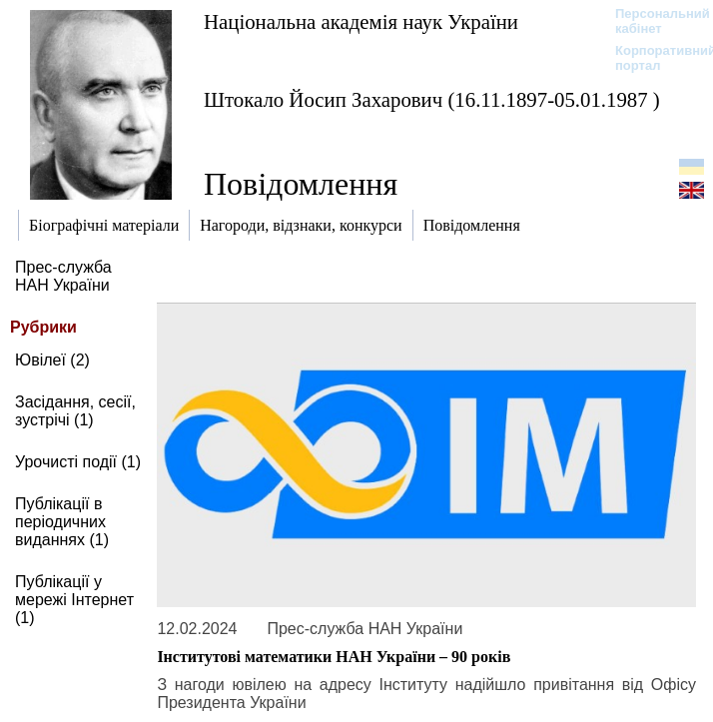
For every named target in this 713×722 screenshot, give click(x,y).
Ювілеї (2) (52, 360)
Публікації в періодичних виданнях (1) (62, 521)
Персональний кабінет (652, 21)
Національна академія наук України (361, 21)
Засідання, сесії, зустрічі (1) (75, 410)
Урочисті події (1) (78, 461)
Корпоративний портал (652, 58)
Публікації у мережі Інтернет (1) (74, 599)
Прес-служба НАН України (63, 276)
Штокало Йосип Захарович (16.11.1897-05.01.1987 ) (432, 99)
